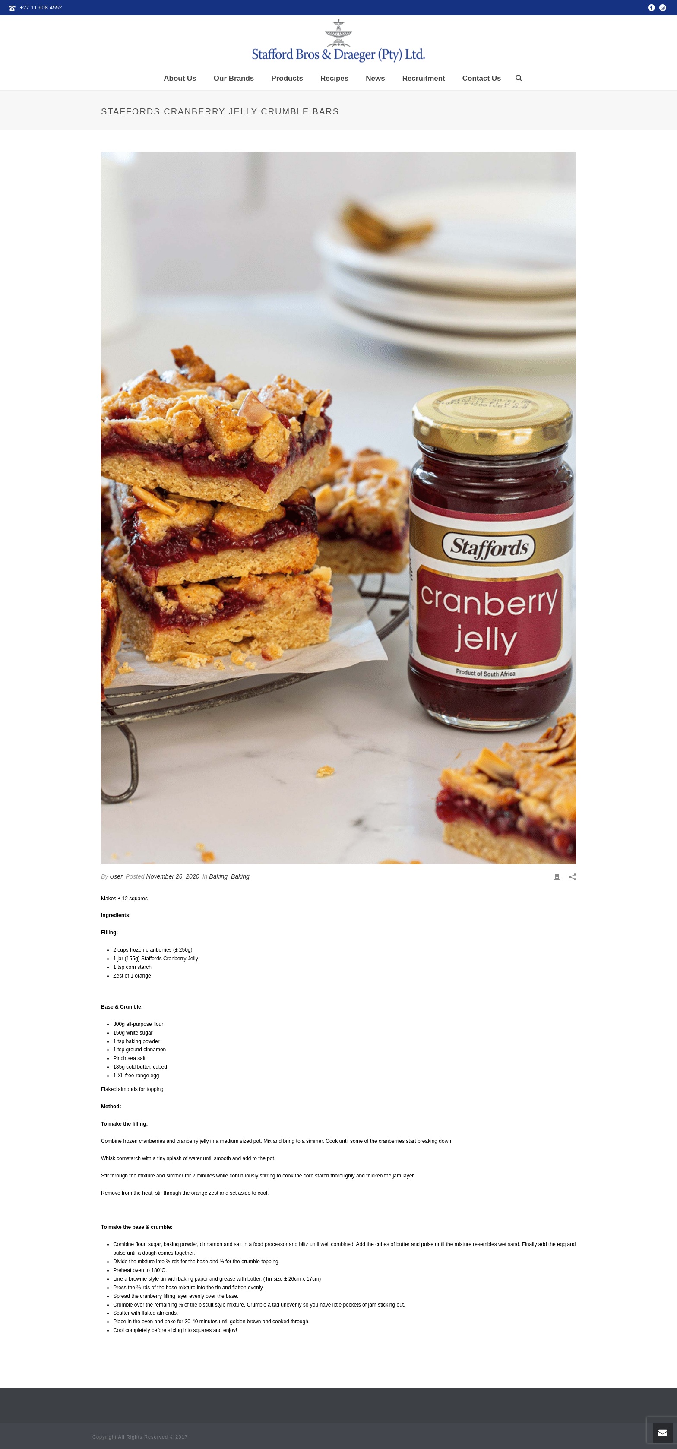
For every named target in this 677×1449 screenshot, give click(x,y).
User (116, 876)
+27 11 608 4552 (41, 7)
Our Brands (234, 78)
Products (287, 78)
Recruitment (423, 78)
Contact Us (481, 78)
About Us (180, 78)
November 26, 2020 (172, 876)
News (375, 78)
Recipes (334, 78)
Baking (218, 876)
